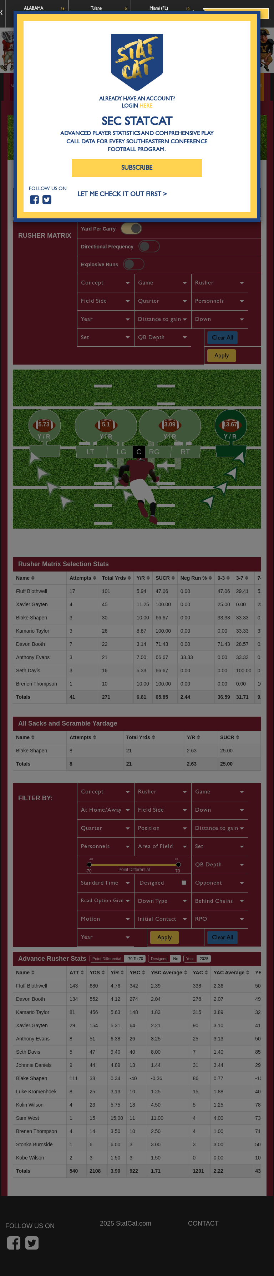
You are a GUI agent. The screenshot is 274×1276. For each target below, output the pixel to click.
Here (145, 106)
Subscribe (136, 168)
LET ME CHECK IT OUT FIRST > (122, 194)
